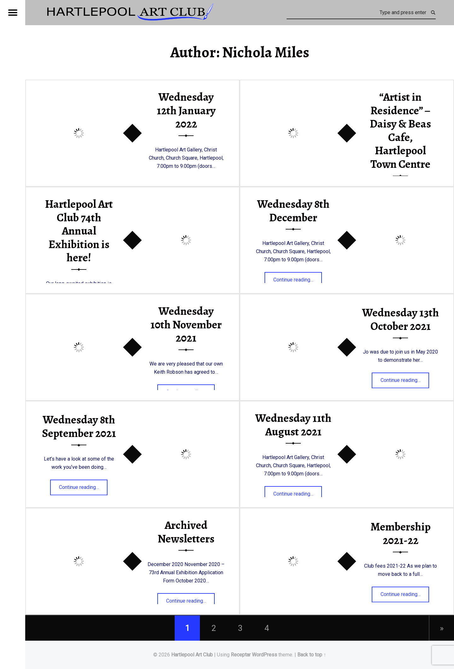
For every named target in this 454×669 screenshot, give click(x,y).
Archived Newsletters (186, 532)
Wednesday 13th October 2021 (400, 319)
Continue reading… (297, 278)
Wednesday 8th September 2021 (79, 426)
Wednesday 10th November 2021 (186, 324)
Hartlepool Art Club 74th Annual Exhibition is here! (79, 230)
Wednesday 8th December (293, 210)
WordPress (264, 655)
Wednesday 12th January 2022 (186, 110)
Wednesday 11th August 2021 (293, 425)
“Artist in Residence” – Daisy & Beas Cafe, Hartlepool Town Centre (400, 130)
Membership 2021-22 (400, 533)
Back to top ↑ (311, 655)
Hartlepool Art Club (192, 655)
